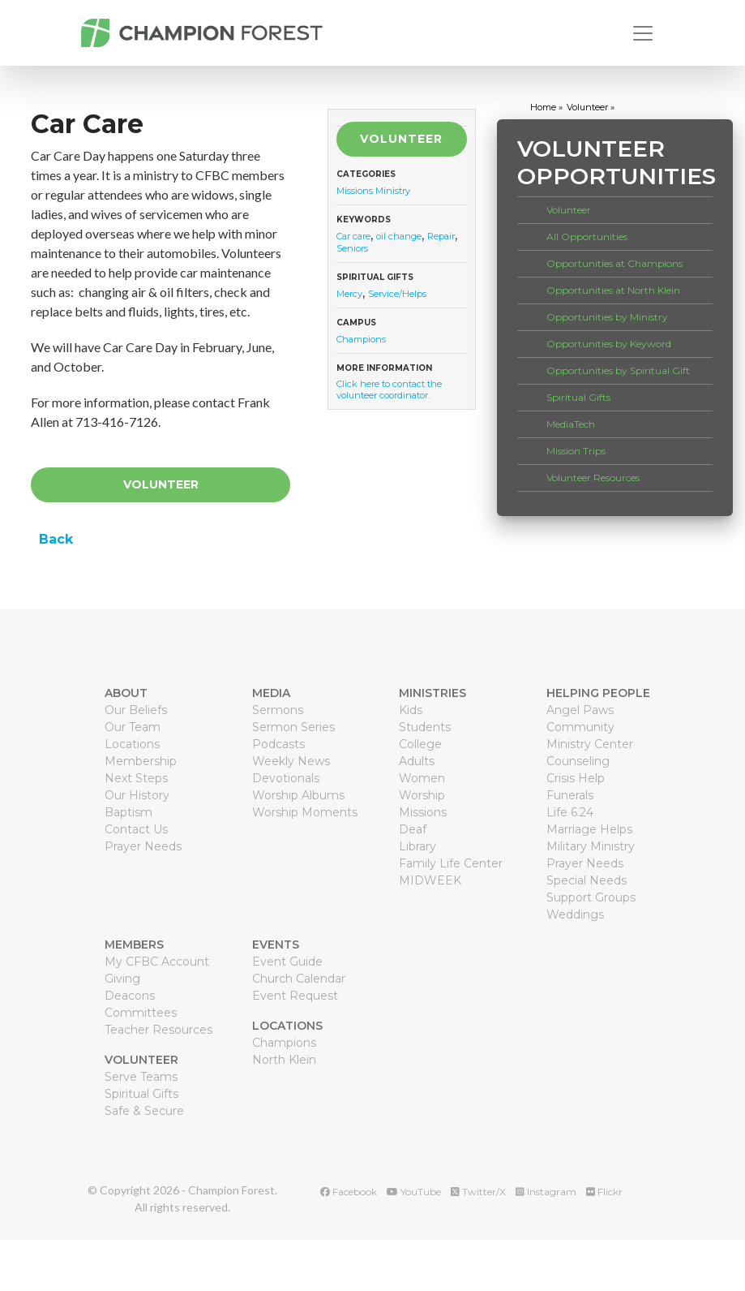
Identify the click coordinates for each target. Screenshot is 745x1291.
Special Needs (586, 880)
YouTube (414, 1192)
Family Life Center (451, 863)
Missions (423, 812)
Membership (141, 761)
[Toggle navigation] (643, 33)
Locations (132, 744)
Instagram (546, 1192)
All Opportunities (586, 236)
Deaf (412, 829)
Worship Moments (305, 812)
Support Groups (591, 897)
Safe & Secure (144, 1111)
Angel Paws (580, 710)
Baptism (128, 812)
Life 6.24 (569, 812)
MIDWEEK (430, 880)
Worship (422, 795)
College (420, 744)
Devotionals (285, 778)
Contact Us (136, 829)
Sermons (277, 710)
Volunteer (161, 484)
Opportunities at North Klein (613, 290)
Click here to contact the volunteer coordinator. (389, 389)
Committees (141, 1012)
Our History (137, 795)
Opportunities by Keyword (608, 344)
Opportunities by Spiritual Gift (618, 370)
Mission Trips (576, 451)
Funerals (569, 795)
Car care (353, 236)
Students (425, 727)
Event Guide (287, 961)
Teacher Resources (158, 1029)
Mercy (349, 293)
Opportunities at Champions (614, 263)
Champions (361, 339)
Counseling (578, 761)
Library (417, 846)
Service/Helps (397, 293)
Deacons (130, 995)
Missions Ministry (373, 190)
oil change (399, 236)
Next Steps (136, 778)
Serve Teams (141, 1076)
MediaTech (570, 424)
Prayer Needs (143, 846)
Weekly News (291, 761)
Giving (122, 978)
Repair (441, 236)
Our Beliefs (136, 710)
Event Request (295, 995)
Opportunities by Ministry (607, 317)
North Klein (284, 1059)
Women (422, 778)
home (543, 107)
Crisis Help (575, 778)
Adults (417, 761)
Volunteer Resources (593, 477)
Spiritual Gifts (578, 397)
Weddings (575, 914)
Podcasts (278, 744)
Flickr (604, 1192)
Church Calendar (298, 978)
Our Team (133, 727)
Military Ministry (590, 846)
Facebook (348, 1192)
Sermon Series (293, 727)
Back (54, 539)
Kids (410, 710)
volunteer (587, 107)
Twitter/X (478, 1192)
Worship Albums (298, 795)
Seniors (352, 248)
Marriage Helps (589, 829)
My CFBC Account (157, 961)
